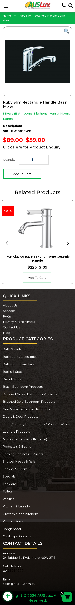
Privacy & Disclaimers (19, 322)
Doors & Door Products (20, 416)
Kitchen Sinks (13, 521)
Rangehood (12, 529)
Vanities (8, 499)
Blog (6, 333)
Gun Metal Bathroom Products (26, 409)
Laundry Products (16, 431)
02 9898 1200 (13, 571)
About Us (10, 305)
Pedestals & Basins (17, 446)
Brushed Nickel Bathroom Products (30, 394)
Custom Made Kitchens (20, 514)
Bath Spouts (12, 349)
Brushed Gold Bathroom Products (29, 401)
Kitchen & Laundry (17, 506)
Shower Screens (15, 469)
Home (7, 15)
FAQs (7, 316)
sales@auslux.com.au (19, 584)
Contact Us (11, 327)
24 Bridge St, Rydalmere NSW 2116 (29, 558)
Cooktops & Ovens (17, 536)
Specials (9, 476)
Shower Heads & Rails (19, 461)
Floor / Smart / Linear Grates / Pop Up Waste (36, 424)
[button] (6, 6)
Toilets (7, 491)
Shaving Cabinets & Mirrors (23, 454)
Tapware (9, 484)
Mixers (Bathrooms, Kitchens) (26, 113)
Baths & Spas (12, 372)
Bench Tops (12, 379)
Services (9, 311)
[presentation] (7, 243)
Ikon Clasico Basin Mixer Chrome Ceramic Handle (38, 258)
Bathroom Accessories (20, 357)
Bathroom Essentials (18, 364)
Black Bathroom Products (23, 387)
